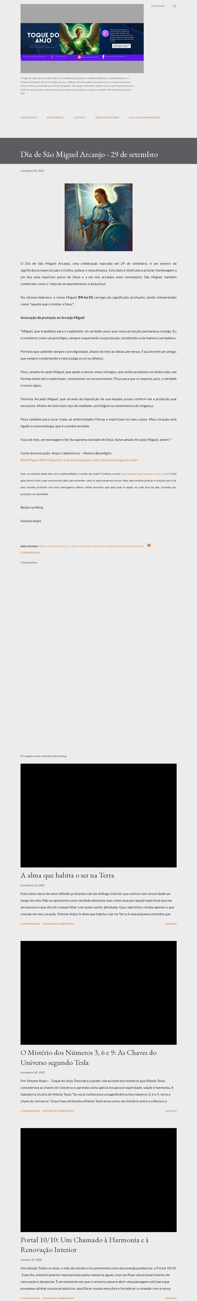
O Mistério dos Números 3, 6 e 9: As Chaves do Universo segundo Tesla (89, 1057)
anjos (42, 546)
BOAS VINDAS (55, 117)
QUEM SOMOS (29, 117)
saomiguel (137, 546)
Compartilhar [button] (30, 552)
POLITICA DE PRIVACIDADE (145, 117)
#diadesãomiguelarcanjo (119, 460)
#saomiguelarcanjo (85, 460)
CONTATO (79, 117)
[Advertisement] (103, 105)
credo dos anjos (118, 546)
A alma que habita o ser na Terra (67, 875)
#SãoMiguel (30, 460)
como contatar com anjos (87, 546)
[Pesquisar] (157, 6)
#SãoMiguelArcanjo (55, 460)
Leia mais (171, 923)
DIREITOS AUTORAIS (107, 117)
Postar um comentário (58, 923)
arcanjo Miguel (58, 546)
